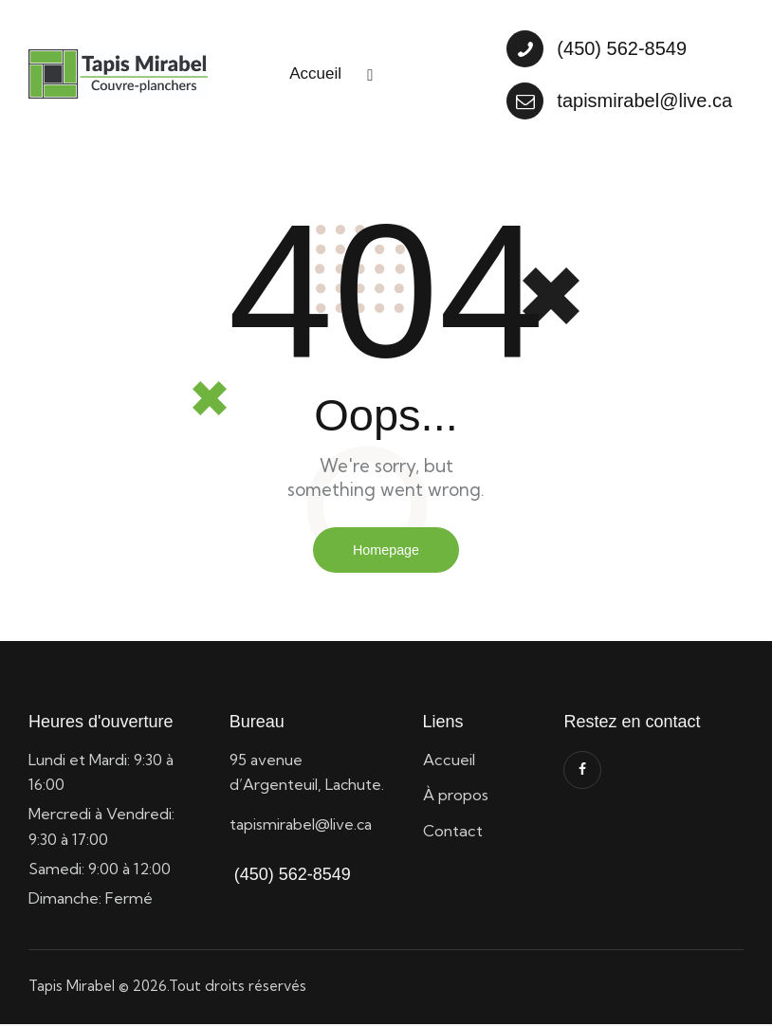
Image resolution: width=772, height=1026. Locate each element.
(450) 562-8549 (290, 876)
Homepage (385, 550)
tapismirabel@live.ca (301, 825)
